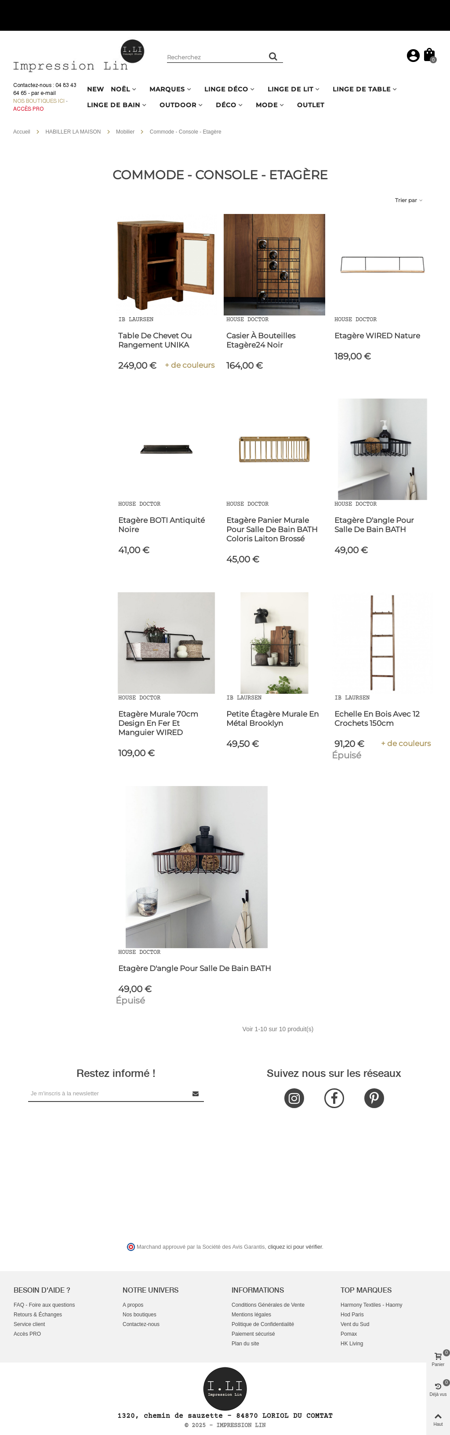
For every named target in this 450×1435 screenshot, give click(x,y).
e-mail (48, 93)
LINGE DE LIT (290, 89)
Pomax (349, 1334)
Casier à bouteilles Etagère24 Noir (260, 340)
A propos (133, 1305)
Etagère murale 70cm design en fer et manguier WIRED (158, 723)
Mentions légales (251, 1315)
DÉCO (226, 105)
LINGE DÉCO (226, 89)
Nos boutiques (139, 1315)
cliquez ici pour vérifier (295, 1247)
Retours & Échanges (38, 1315)
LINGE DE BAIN (113, 105)
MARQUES (167, 89)
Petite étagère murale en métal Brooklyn (272, 719)
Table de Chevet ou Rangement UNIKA (155, 340)
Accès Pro (28, 108)
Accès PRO (27, 1334)
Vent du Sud (355, 1324)
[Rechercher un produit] (273, 56)
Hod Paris (352, 1315)
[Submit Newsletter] (196, 1093)
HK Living (352, 1344)
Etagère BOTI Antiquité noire (161, 525)
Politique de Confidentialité (263, 1324)
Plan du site (245, 1344)
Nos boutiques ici (39, 101)
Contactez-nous (141, 1324)
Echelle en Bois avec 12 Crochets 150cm (377, 719)
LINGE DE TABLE (362, 89)
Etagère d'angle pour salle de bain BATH (374, 525)
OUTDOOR (178, 105)
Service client (29, 1324)
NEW (95, 89)
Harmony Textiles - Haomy (371, 1305)
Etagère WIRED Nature (377, 335)
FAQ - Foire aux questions (44, 1305)
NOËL (120, 89)
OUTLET (310, 105)
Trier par (409, 200)
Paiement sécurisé (253, 1334)
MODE (267, 105)
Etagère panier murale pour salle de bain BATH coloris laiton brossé (272, 529)
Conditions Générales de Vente (268, 1305)
